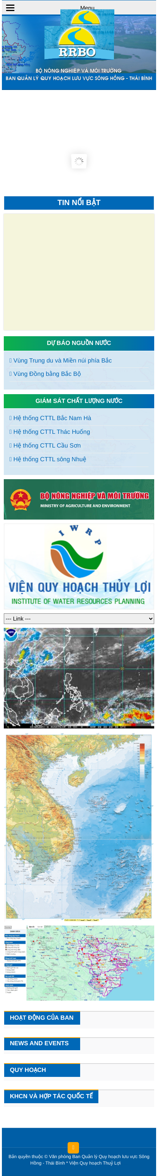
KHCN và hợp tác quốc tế (51, 1096)
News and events (39, 1043)
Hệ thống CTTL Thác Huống (49, 432)
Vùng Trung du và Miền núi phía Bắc (60, 361)
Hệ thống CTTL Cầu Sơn (45, 446)
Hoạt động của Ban (42, 1018)
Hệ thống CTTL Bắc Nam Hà (50, 418)
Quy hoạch (28, 1070)
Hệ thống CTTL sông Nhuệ (47, 459)
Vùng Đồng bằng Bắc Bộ (45, 374)
